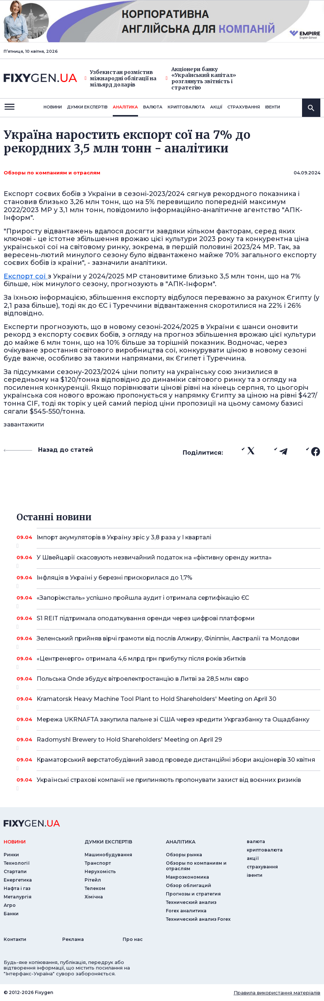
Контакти (15, 939)
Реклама (73, 939)
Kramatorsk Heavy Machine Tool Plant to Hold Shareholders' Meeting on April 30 (168, 701)
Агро (10, 905)
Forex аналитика (186, 910)
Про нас (133, 939)
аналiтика (180, 842)
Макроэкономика (187, 877)
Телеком (95, 888)
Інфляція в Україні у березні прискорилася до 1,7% (168, 580)
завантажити (24, 424)
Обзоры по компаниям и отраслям (52, 173)
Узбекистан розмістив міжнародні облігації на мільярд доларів (120, 78)
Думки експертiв (87, 107)
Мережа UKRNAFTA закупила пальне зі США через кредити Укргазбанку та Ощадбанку (173, 722)
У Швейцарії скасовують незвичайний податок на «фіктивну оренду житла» (168, 560)
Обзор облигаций (188, 885)
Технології (17, 863)
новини (53, 107)
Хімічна (94, 897)
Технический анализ (191, 902)
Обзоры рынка (184, 854)
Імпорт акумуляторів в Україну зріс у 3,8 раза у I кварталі (168, 540)
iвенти (272, 107)
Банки (11, 913)
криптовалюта (186, 107)
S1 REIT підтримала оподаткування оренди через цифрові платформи (168, 621)
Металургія (17, 897)
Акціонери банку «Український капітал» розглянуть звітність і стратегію (201, 78)
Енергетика (18, 880)
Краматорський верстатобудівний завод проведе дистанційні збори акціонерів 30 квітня (176, 762)
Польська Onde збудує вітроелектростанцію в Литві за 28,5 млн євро (168, 681)
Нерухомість (100, 871)
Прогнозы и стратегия (193, 894)
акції (216, 107)
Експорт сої (26, 276)
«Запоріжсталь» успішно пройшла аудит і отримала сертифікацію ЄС (168, 600)
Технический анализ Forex (198, 919)
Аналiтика (125, 107)
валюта (153, 107)
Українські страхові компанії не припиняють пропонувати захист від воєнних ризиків (169, 782)
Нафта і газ (17, 888)
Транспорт (98, 863)
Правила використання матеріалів (277, 993)
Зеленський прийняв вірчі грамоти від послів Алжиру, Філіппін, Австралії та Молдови (168, 641)
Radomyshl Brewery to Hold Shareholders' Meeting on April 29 (168, 742)
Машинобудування (108, 854)
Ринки (11, 854)
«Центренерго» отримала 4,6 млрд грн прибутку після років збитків (168, 661)
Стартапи (15, 871)
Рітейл (93, 880)
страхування (243, 107)
